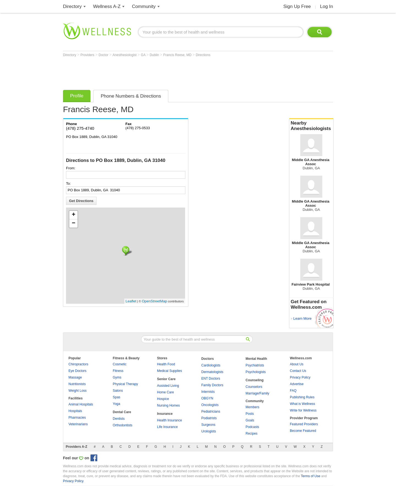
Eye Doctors (77, 371)
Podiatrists (209, 418)
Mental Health (256, 359)
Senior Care (166, 379)
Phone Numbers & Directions (131, 96)
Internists (208, 392)
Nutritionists (77, 384)
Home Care (165, 392)
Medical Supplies (169, 371)
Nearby (311, 125)
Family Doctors (212, 385)
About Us (296, 364)
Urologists (208, 431)
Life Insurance (167, 427)
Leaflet (131, 301)
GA (143, 55)
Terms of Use (310, 476)
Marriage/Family (257, 393)
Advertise (297, 384)
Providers (87, 55)
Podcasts (252, 427)
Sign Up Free (297, 6)
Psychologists (256, 372)
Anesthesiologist (125, 55)
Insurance (165, 414)
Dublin (155, 55)
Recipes (251, 433)
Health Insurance (169, 420)
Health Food (166, 364)
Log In (326, 6)
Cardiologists (210, 365)
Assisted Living (168, 386)
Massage (75, 377)
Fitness (118, 371)
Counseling (254, 380)
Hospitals (75, 411)
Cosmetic (120, 364)
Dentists (119, 419)
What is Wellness (302, 404)
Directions (203, 55)
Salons (118, 391)
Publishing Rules (302, 397)
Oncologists (210, 405)
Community (144, 6)
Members (252, 407)
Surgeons (208, 425)
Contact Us (298, 371)
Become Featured (303, 431)
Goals (250, 420)
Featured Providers (304, 424)
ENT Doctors (210, 378)
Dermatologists (212, 372)
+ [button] (73, 215)
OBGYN (207, 398)
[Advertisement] (163, 72)
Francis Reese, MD (178, 55)
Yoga (116, 404)
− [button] (73, 223)
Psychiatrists (255, 365)
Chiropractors (78, 364)
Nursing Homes (168, 405)
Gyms (117, 377)
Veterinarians (78, 424)
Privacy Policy (300, 377)
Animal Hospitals (80, 404)
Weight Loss (77, 391)
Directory (72, 6)
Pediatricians (210, 411)
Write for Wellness (303, 410)
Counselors (254, 387)
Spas (116, 397)
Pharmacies (77, 417)
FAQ (293, 391)
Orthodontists (122, 425)
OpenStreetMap (154, 301)
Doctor (104, 55)
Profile (76, 95)
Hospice (163, 399)
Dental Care (122, 412)
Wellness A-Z (107, 6)
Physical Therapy (125, 384)
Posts (250, 414)
